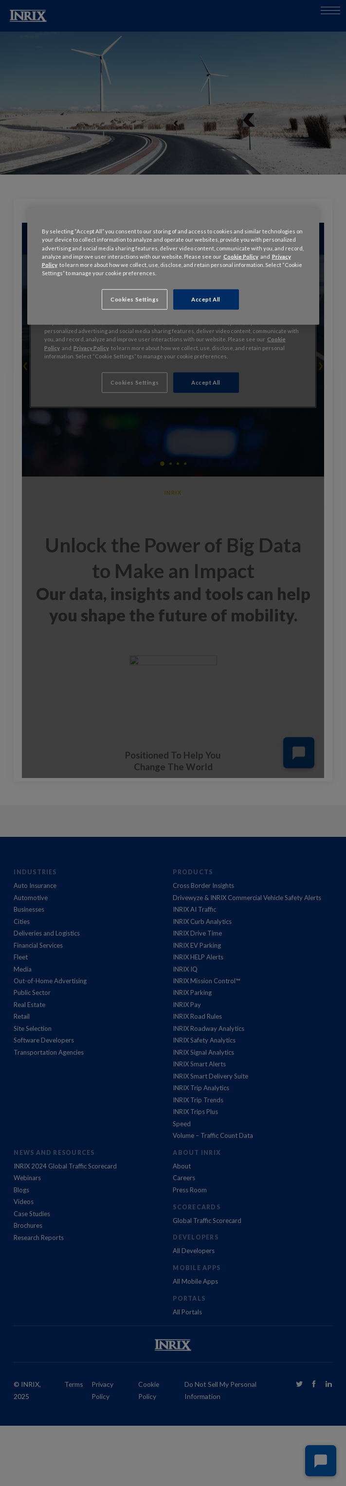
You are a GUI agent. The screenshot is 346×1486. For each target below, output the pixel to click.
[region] (173, 266)
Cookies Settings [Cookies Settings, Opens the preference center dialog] (134, 299)
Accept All (205, 299)
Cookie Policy (240, 256)
